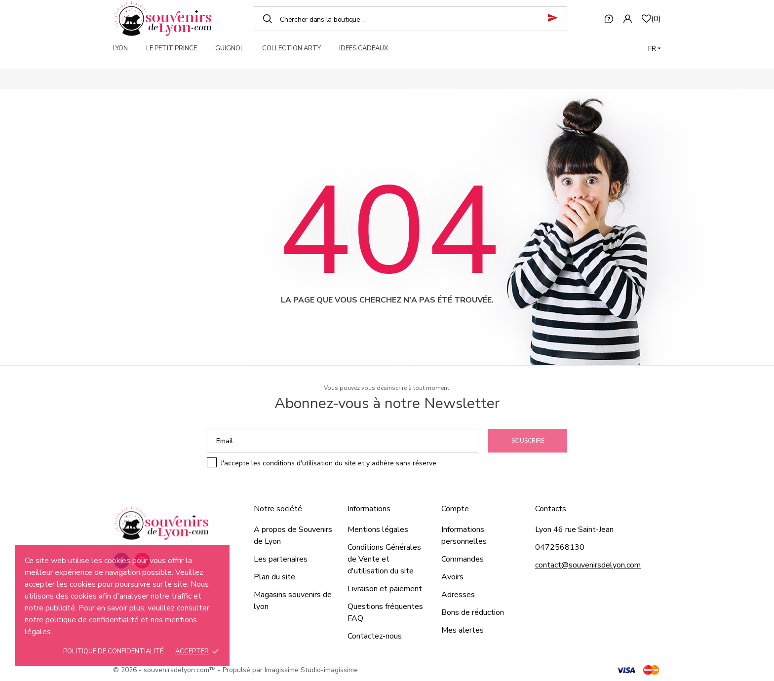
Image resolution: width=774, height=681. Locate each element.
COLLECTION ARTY (291, 48)
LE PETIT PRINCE (171, 48)
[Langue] (654, 48)
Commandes (462, 559)
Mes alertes (462, 630)
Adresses (458, 594)
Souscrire (527, 441)
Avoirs (452, 576)
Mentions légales (378, 529)
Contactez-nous (375, 636)
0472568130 (559, 547)
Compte (455, 508)
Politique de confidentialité (113, 651)
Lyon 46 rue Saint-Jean (574, 529)
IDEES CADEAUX (363, 48)
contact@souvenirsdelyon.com (588, 565)
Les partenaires (281, 559)
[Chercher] (410, 18)
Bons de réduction (472, 612)
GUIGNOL (229, 48)
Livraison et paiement (385, 588)
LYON (120, 48)
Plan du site (274, 576)
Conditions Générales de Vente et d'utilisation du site (384, 559)
